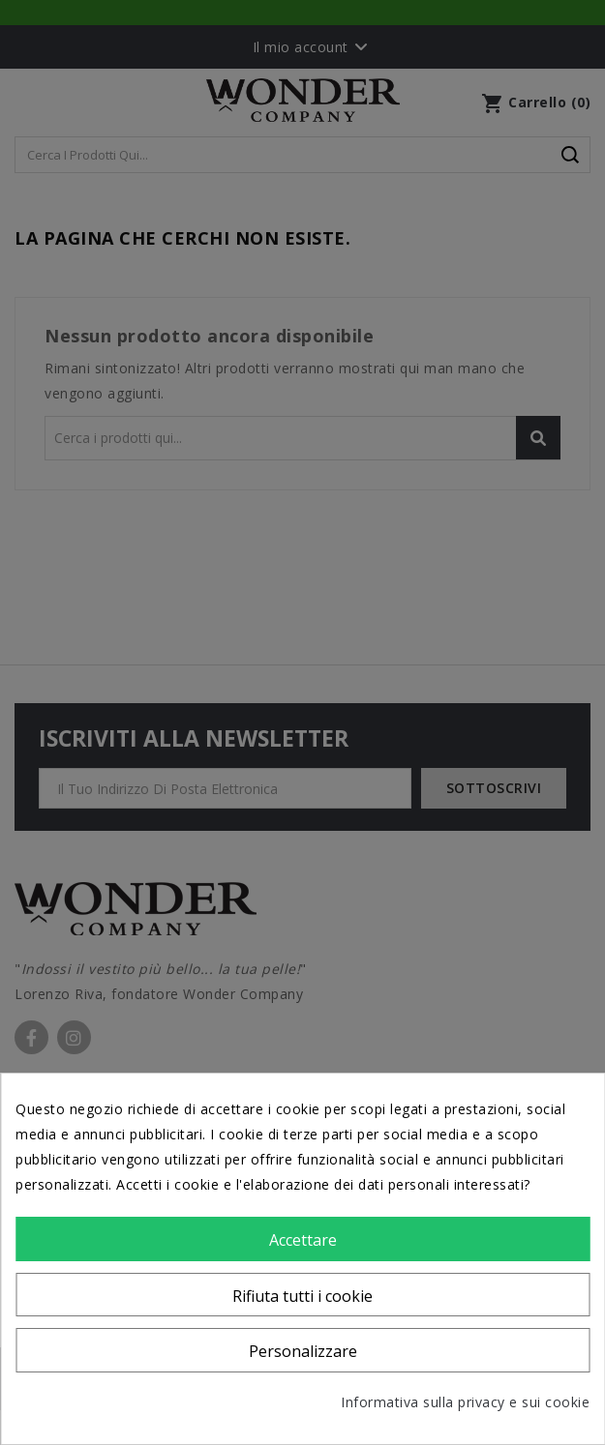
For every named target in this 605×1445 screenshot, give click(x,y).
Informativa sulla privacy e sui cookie (465, 1402)
